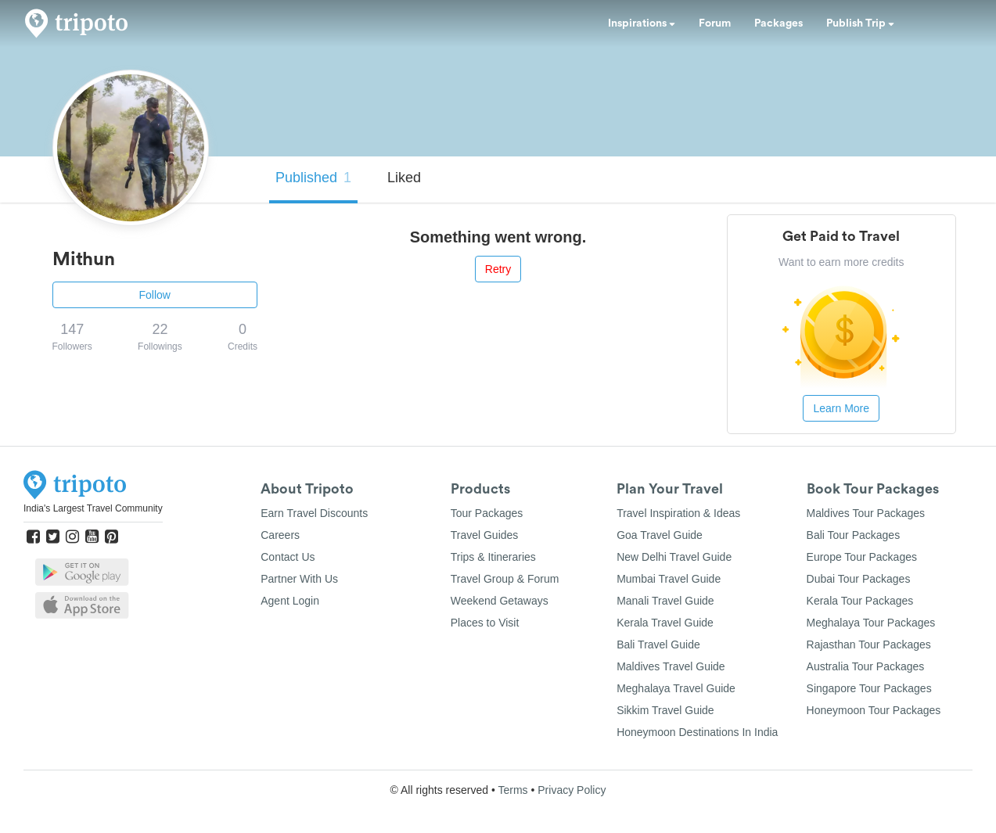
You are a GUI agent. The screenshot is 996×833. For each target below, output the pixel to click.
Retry (498, 269)
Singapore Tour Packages (869, 688)
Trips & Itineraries (493, 557)
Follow (155, 295)
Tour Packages (487, 513)
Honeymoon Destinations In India (697, 732)
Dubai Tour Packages (859, 579)
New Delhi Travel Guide (674, 557)
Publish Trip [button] (860, 23)
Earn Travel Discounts (314, 513)
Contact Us (288, 557)
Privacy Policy (572, 790)
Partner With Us (299, 579)
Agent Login (290, 600)
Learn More (841, 408)
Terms (512, 790)
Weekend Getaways (499, 600)
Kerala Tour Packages (860, 600)
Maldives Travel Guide (671, 666)
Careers (280, 535)
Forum (715, 23)
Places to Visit (485, 622)
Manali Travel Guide (665, 600)
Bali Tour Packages (854, 535)
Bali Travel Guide (658, 644)
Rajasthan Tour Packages (869, 644)
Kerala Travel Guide (665, 622)
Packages (778, 23)
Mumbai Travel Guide (669, 579)
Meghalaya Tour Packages (871, 622)
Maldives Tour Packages (866, 513)
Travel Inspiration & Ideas (678, 513)
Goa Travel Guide (660, 535)
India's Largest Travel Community (93, 508)
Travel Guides (485, 535)
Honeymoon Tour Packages (874, 710)
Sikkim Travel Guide (665, 710)
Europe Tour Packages (862, 557)
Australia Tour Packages (866, 666)
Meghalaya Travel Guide (676, 688)
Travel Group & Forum (505, 579)
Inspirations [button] (641, 23)
